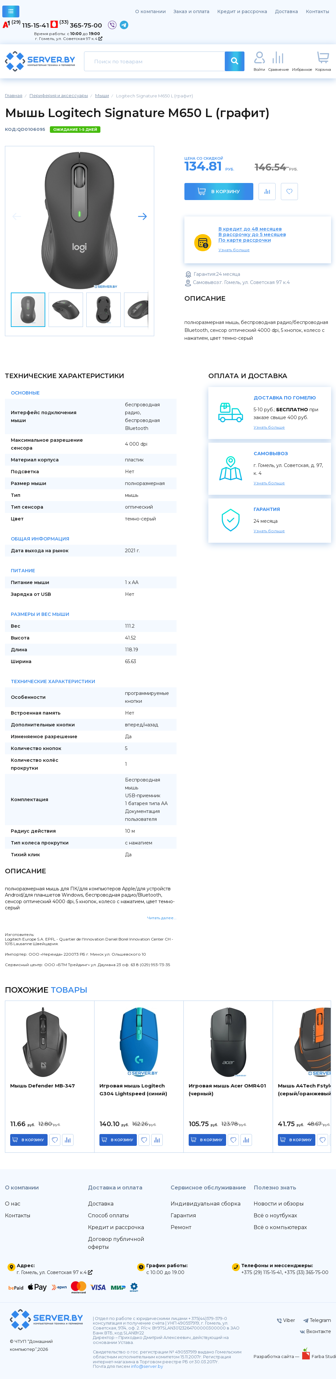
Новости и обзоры (279, 1204)
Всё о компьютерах (280, 1227)
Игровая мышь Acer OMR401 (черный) (227, 1090)
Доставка (286, 11)
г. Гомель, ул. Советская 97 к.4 (68, 38)
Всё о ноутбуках (275, 1215)
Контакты (317, 11)
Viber (286, 1320)
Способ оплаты (108, 1215)
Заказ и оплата (191, 11)
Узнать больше (234, 249)
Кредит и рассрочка (242, 11)
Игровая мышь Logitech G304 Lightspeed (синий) (133, 1090)
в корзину (33, 1140)
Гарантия (183, 1215)
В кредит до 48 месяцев (250, 229)
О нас (12, 1204)
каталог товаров (11, 12)
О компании (150, 11)
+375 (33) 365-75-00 (306, 1272)
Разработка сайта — (277, 1356)
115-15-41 (35, 25)
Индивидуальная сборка (206, 1204)
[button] (142, 216)
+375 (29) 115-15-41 (261, 1272)
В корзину (219, 191)
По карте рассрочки (245, 240)
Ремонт (181, 1227)
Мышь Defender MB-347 (42, 1086)
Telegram (317, 1320)
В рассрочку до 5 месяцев (252, 234)
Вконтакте (315, 1331)
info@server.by (147, 1366)
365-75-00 (86, 25)
